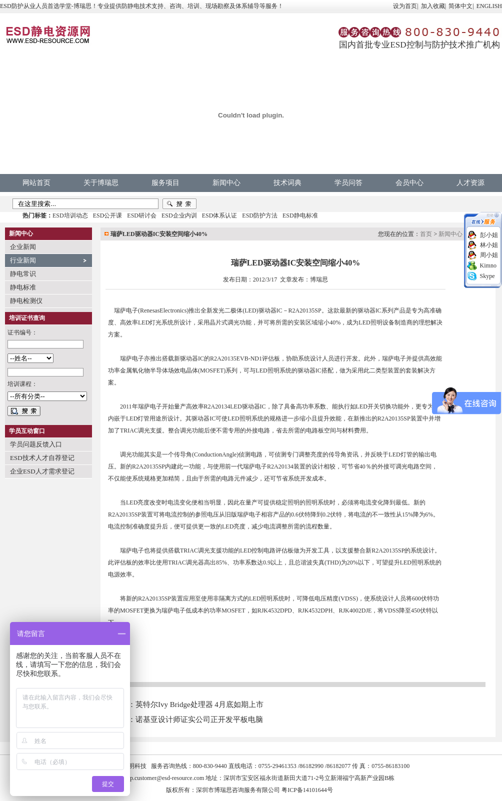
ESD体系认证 (220, 215)
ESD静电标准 (300, 215)
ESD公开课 (107, 215)
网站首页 (36, 182)
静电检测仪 (26, 300)
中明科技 (134, 766)
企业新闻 (23, 246)
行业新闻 (23, 260)
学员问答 (348, 182)
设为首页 (405, 6)
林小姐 (489, 245)
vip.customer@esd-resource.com (165, 778)
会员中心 (410, 182)
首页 (426, 234)
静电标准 (23, 287)
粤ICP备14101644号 (307, 790)
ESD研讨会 (141, 215)
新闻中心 (226, 182)
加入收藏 (433, 6)
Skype (487, 276)
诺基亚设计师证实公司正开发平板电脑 (199, 720)
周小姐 (489, 255)
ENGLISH (489, 6)
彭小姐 (489, 235)
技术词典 (288, 182)
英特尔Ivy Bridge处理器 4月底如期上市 (200, 704)
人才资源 (470, 182)
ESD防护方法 (260, 215)
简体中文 (460, 6)
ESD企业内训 (179, 215)
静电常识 (23, 274)
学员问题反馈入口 (36, 444)
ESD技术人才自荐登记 (42, 458)
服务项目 (166, 182)
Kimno (488, 265)
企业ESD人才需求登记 (42, 471)
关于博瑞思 (101, 182)
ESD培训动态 (70, 215)
